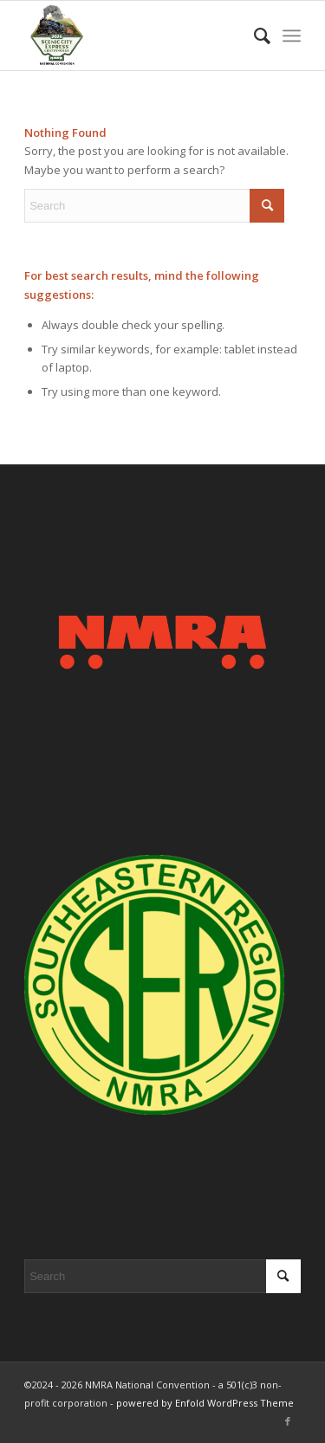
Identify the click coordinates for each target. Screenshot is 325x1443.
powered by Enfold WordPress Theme (205, 1402)
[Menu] (292, 35)
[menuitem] (253, 35)
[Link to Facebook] (288, 1421)
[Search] (253, 35)
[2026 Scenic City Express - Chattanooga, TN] (134, 35)
